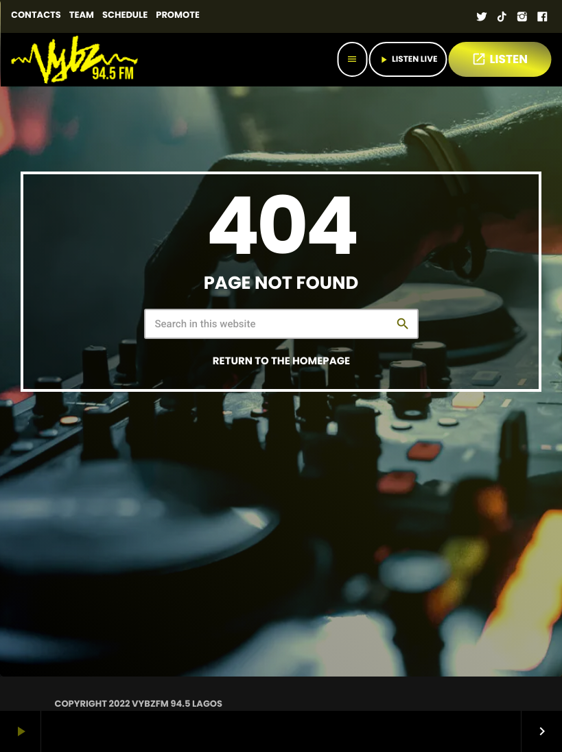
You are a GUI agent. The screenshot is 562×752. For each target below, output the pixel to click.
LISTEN (499, 59)
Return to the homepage (281, 361)
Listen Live (407, 59)
